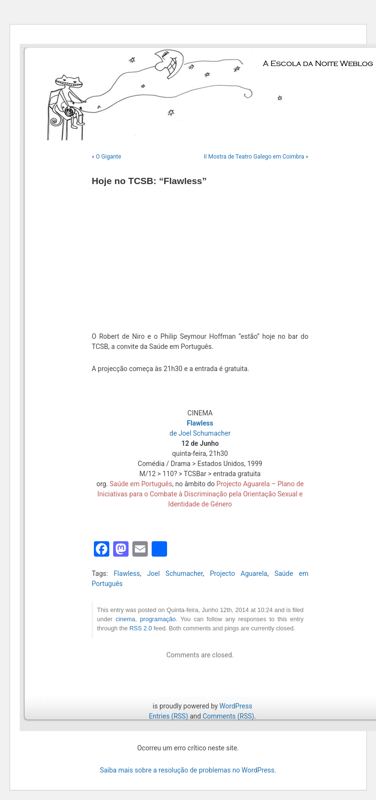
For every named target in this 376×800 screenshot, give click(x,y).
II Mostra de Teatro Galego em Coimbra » (256, 156)
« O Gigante (106, 156)
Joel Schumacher (175, 573)
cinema (125, 619)
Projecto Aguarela (238, 573)
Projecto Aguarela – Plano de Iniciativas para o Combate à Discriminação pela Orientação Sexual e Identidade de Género (200, 494)
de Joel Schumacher (200, 433)
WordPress (236, 706)
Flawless (127, 573)
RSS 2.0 (141, 628)
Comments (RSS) (228, 716)
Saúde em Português (141, 484)
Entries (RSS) (168, 716)
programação (158, 619)
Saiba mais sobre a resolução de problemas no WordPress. (188, 770)
